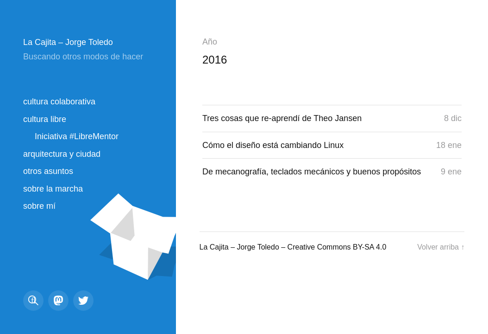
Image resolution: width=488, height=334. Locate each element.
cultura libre (44, 119)
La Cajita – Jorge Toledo (68, 42)
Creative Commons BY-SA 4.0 (337, 247)
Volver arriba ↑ (440, 247)
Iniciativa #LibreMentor (77, 136)
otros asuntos (48, 171)
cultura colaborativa (59, 101)
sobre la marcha (53, 188)
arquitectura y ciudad (61, 154)
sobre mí (39, 206)
